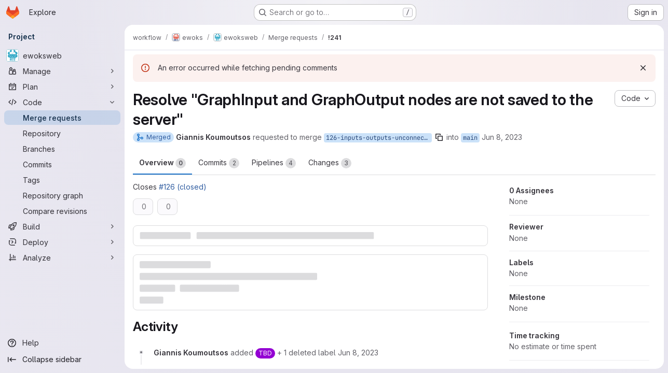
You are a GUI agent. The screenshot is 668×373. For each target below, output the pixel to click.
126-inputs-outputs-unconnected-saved (379, 138)
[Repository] (62, 133)
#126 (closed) (183, 186)
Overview (162, 163)
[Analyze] (62, 257)
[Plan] (62, 86)
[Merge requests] (62, 117)
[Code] (62, 102)
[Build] (62, 226)
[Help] (62, 343)
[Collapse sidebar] (62, 359)
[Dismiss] (643, 68)
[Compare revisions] (62, 211)
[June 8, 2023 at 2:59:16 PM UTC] (358, 352)
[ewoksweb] (62, 55)
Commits (218, 163)
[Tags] (62, 180)
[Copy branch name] (439, 137)
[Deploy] (62, 242)
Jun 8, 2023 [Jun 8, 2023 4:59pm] (502, 137)
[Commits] (62, 164)
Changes (329, 163)
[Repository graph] (62, 195)
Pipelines (274, 163)
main (470, 138)
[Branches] (62, 148)
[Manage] (62, 71)
